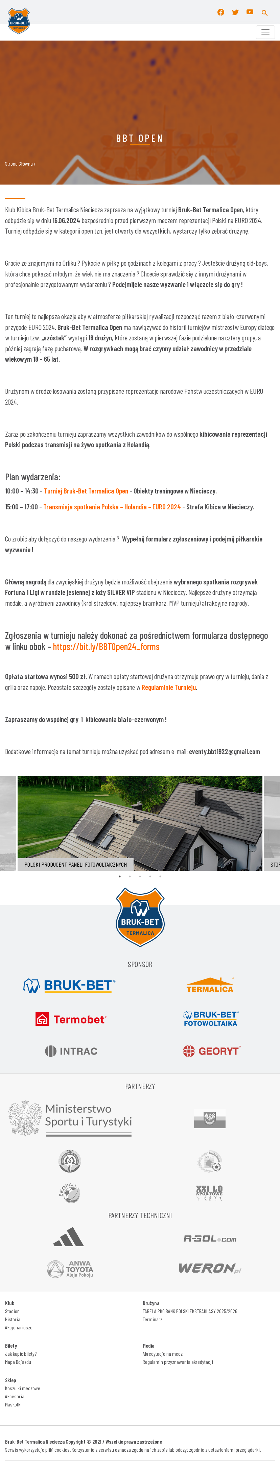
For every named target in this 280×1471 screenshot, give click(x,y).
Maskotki (13, 1404)
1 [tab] (119, 876)
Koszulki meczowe (22, 1388)
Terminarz (152, 1319)
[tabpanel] (140, 823)
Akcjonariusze (18, 1327)
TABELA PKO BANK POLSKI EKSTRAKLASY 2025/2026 (190, 1311)
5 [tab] (160, 876)
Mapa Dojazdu (18, 1361)
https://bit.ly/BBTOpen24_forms (106, 646)
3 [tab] (140, 876)
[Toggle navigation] (265, 32)
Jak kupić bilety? (21, 1353)
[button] (264, 12)
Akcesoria (14, 1396)
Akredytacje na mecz (163, 1353)
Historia (12, 1319)
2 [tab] (129, 876)
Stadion (12, 1311)
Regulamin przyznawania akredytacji (178, 1361)
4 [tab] (150, 876)
